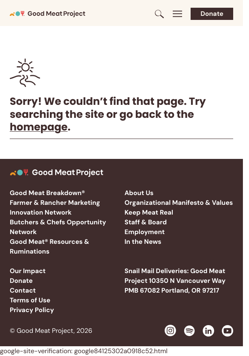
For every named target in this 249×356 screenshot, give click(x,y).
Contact (23, 290)
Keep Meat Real (148, 212)
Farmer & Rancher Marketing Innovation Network (55, 207)
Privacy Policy (32, 310)
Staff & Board (145, 222)
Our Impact (28, 271)
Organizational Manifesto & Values (178, 202)
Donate (211, 13)
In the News (142, 241)
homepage (39, 126)
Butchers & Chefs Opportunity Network (58, 227)
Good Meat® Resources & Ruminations (49, 246)
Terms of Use (30, 300)
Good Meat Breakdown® (47, 193)
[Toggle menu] (177, 13)
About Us (139, 193)
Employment (144, 232)
